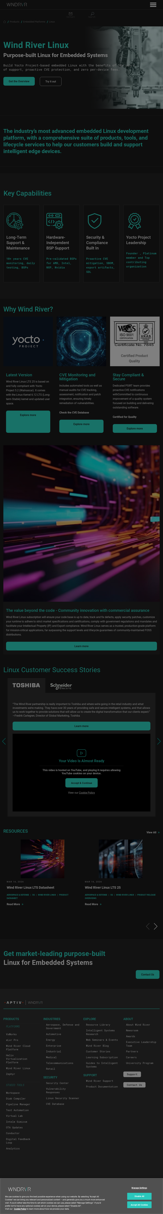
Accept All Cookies (139, 1206)
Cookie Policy (20, 1210)
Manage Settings (139, 1189)
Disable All (139, 1197)
